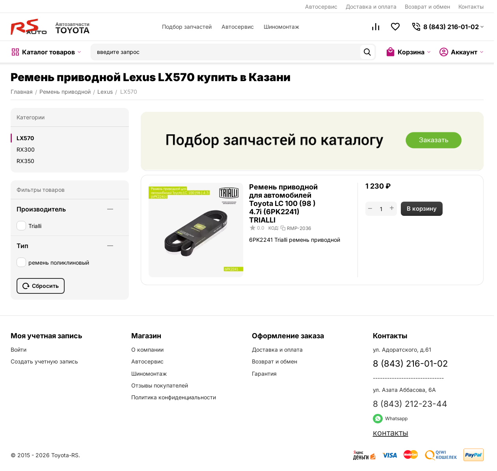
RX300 (26, 149)
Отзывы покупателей (159, 385)
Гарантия (264, 373)
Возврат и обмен (427, 6)
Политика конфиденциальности (173, 397)
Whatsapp (390, 418)
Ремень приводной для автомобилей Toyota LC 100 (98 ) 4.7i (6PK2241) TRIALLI (283, 203)
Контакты (471, 6)
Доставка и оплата (371, 6)
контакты (390, 433)
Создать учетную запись (44, 361)
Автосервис (321, 6)
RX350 (25, 161)
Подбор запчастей (187, 26)
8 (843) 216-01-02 (410, 363)
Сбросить (40, 286)
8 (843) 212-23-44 (410, 404)
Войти (18, 349)
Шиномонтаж (281, 26)
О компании (147, 349)
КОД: (273, 228)
